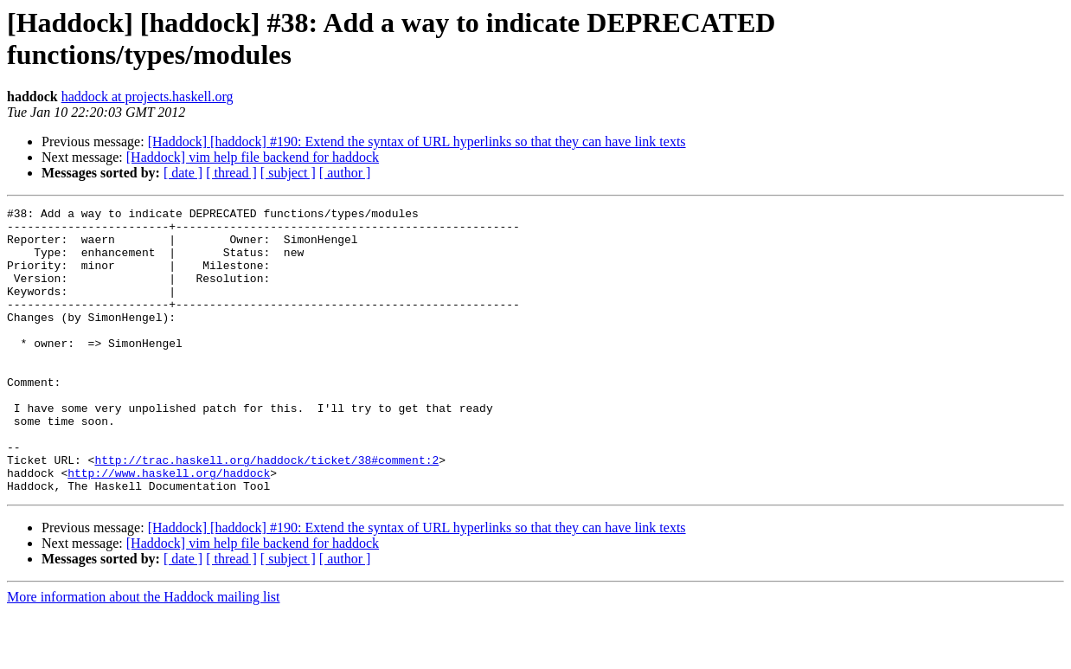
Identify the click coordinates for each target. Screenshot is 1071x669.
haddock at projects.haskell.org (147, 96)
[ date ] (183, 172)
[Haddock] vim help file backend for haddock (252, 157)
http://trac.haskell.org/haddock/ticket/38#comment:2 (266, 511)
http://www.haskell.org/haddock (168, 527)
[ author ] (345, 172)
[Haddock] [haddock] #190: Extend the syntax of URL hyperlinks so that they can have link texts (417, 141)
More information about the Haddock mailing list (143, 653)
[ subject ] (288, 172)
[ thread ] (231, 172)
